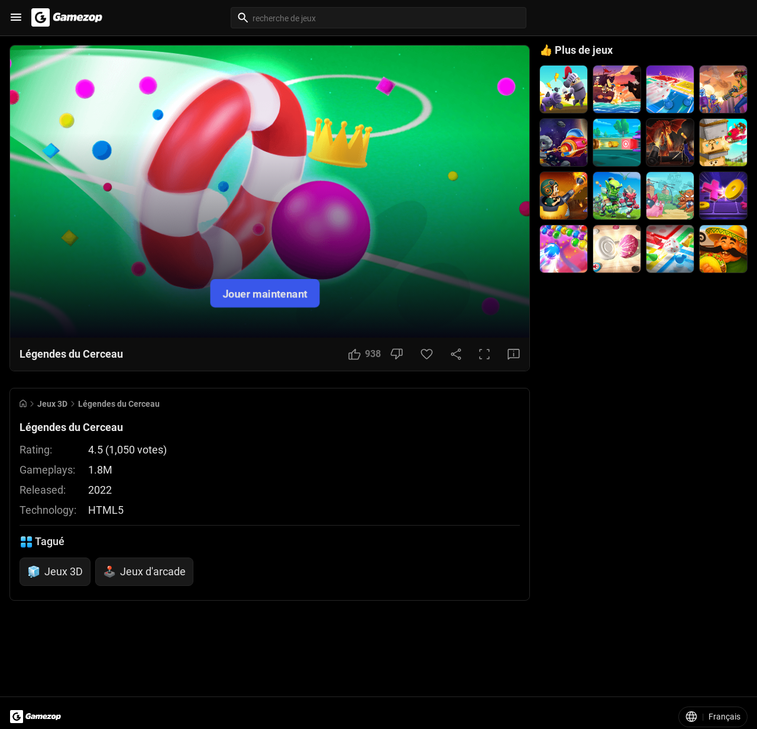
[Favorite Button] (427, 354)
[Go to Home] (23, 403)
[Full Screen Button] (484, 354)
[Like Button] (364, 354)
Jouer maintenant (265, 293)
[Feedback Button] (514, 354)
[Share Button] (456, 354)
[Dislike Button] (396, 354)
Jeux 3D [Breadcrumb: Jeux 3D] (52, 404)
